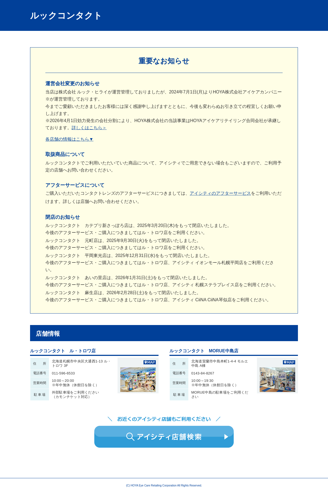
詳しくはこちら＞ (89, 127)
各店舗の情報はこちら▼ (69, 139)
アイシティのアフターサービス (220, 193)
